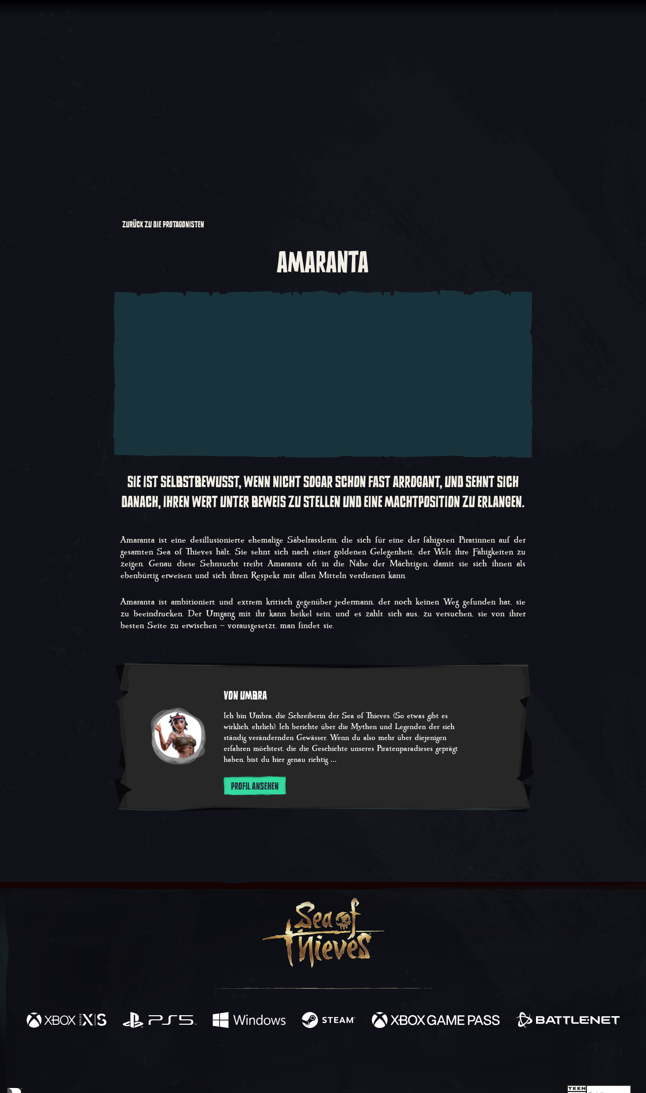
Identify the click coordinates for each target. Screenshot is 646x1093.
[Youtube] (320, 1058)
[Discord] (360, 1060)
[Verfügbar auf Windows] (249, 1021)
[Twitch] (281, 1059)
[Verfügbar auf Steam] (328, 1021)
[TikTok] (385, 1059)
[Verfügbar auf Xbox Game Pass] (436, 1021)
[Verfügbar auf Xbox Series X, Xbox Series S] (66, 1021)
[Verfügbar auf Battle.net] (568, 1021)
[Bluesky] (411, 1060)
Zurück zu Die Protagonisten (159, 225)
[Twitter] (255, 1058)
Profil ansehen (255, 786)
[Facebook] (231, 1058)
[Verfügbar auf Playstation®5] (159, 1021)
